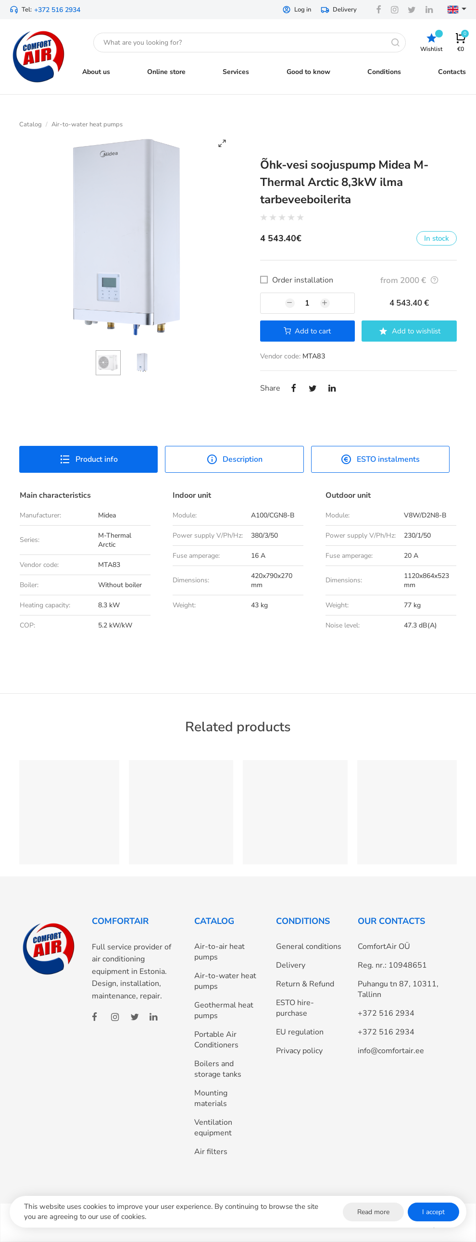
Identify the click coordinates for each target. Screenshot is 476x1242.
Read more (373, 1212)
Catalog (30, 124)
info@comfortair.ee (391, 1050)
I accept (433, 1212)
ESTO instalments (380, 459)
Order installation (302, 280)
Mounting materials (210, 1098)
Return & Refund (305, 984)
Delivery (339, 9)
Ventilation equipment (213, 1127)
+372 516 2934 (57, 9)
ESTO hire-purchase (295, 1008)
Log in (296, 9)
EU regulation (300, 1032)
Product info (88, 459)
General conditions (308, 946)
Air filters (210, 1151)
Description (234, 459)
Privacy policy (299, 1050)
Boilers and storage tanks (217, 1069)
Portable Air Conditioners (216, 1039)
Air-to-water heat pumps (87, 124)
